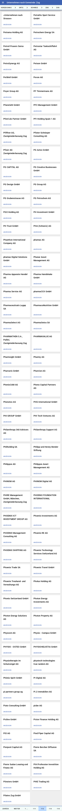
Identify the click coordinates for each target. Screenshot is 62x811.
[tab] (21, 7)
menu (3, 2)
